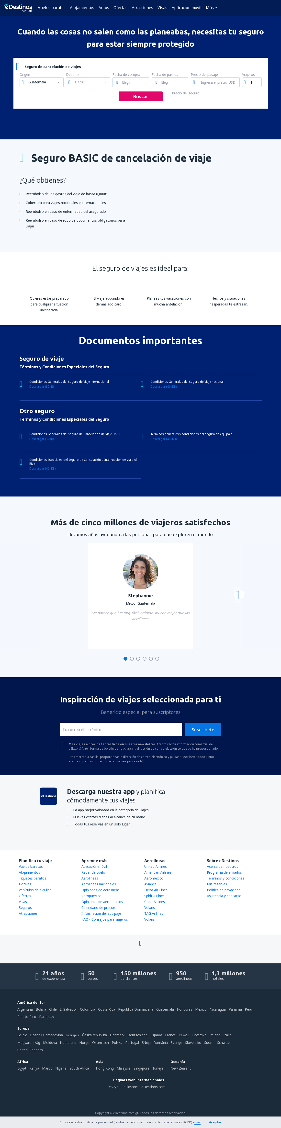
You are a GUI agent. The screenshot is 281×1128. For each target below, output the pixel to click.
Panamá (235, 1009)
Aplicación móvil (187, 7)
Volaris (149, 907)
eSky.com (131, 1086)
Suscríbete (203, 730)
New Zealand (180, 1068)
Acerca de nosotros (222, 866)
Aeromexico (153, 878)
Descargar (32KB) (41, 386)
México (201, 1009)
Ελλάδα (184, 1035)
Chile (53, 1009)
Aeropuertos (91, 895)
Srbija (146, 1042)
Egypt (21, 1068)
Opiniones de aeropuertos (102, 901)
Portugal (132, 1042)
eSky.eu (115, 1086)
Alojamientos (82, 7)
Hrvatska (199, 1035)
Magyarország (28, 1042)
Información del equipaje (101, 913)
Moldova (50, 1042)
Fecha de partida (165, 75)
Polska (117, 1042)
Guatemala (165, 1009)
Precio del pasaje (204, 75)
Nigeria (61, 1068)
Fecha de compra (126, 75)
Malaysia (124, 1068)
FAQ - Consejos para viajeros (104, 919)
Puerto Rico (26, 1016)
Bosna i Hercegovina (46, 1035)
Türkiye (158, 1068)
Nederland (68, 1042)
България (72, 1035)
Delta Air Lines (156, 890)
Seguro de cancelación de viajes (53, 66)
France (170, 1035)
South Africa (79, 1068)
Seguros (25, 907)
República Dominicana (135, 1009)
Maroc (47, 1068)
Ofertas (120, 7)
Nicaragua (218, 1009)
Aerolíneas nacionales (98, 884)
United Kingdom (30, 1050)
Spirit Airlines (154, 895)
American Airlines (157, 872)
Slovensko (193, 1042)
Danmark (117, 1035)
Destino (72, 75)
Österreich (100, 1042)
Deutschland (137, 1035)
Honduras (184, 1009)
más (197, 1122)
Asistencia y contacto (224, 895)
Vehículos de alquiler (35, 890)
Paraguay (46, 1016)
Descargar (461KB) (163, 386)
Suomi (209, 1042)
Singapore (141, 1068)
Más (210, 7)
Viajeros (248, 75)
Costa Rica (106, 1009)
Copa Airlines (154, 901)
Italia (227, 1035)
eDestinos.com (153, 1086)
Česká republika (94, 1035)
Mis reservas (217, 884)
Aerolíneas (89, 878)
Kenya (34, 1068)
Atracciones (142, 7)
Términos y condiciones (225, 878)
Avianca (150, 884)
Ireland (214, 1035)
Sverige (176, 1042)
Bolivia (41, 1009)
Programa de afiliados (224, 872)
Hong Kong (105, 1068)
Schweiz (223, 1042)
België (22, 1035)
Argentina (25, 1009)
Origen (25, 75)
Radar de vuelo (93, 872)
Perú (248, 1009)
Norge (84, 1042)
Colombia (87, 1009)
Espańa (156, 1035)
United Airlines (155, 866)
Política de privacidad (223, 890)
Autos (104, 7)
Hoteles (25, 884)
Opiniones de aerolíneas (100, 890)
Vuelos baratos (52, 7)
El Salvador (68, 1009)
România (161, 1042)
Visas (162, 7)
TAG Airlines (153, 913)
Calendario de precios (98, 907)
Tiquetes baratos (32, 878)
